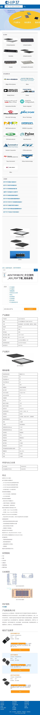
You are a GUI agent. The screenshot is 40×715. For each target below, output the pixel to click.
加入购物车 (30, 309)
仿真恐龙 (2, 703)
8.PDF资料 (11, 300)
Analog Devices (10, 95)
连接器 (1, 706)
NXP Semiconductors (11, 128)
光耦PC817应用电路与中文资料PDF (10, 192)
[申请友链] (22, 11)
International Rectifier (11, 106)
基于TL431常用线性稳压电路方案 (10, 188)
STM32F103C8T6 (27, 56)
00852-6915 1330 (12, 12)
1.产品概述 (12, 287)
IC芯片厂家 (26, 704)
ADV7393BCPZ (17, 267)
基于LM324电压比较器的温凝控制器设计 (11, 198)
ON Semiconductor (10, 139)
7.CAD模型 (12, 298)
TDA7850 (10, 56)
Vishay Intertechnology (27, 161)
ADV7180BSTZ (14, 654)
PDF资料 (4, 606)
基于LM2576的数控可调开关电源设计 (11, 205)
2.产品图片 (12, 289)
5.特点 (10, 294)
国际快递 (26, 707)
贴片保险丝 (14, 701)
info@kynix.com (11, 10)
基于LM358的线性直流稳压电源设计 (10, 195)
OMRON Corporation (27, 128)
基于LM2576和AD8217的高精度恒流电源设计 (12, 202)
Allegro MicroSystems (11, 84)
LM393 (20, 259)
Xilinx (10, 172)
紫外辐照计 (14, 703)
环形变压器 (26, 701)
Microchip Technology (11, 117)
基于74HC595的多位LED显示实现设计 (11, 212)
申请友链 (24, 711)
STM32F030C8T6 (11, 45)
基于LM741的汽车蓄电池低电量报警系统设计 (12, 208)
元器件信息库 (9, 267)
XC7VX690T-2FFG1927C (27, 67)
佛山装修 (14, 707)
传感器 (25, 706)
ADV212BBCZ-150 (15, 633)
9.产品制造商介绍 (13, 302)
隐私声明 (19, 711)
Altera (27, 84)
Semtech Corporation (11, 150)
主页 (3, 267)
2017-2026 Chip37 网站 (20, 713)
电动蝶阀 (14, 709)
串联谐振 (2, 704)
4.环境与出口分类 (13, 292)
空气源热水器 (15, 704)
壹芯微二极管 (3, 707)
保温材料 (2, 709)
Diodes (27, 95)
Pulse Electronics (27, 139)
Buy (18, 643)
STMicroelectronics (27, 150)
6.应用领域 (12, 296)
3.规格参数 (12, 290)
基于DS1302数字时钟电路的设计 (10, 185)
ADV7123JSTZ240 (14, 675)
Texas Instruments (10, 161)
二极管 (13, 706)
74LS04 (10, 67)
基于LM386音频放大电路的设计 (9, 182)
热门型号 (14, 711)
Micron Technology (27, 117)
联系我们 (28, 711)
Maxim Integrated (27, 106)
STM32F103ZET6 (27, 45)
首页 (10, 711)
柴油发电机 (26, 703)
